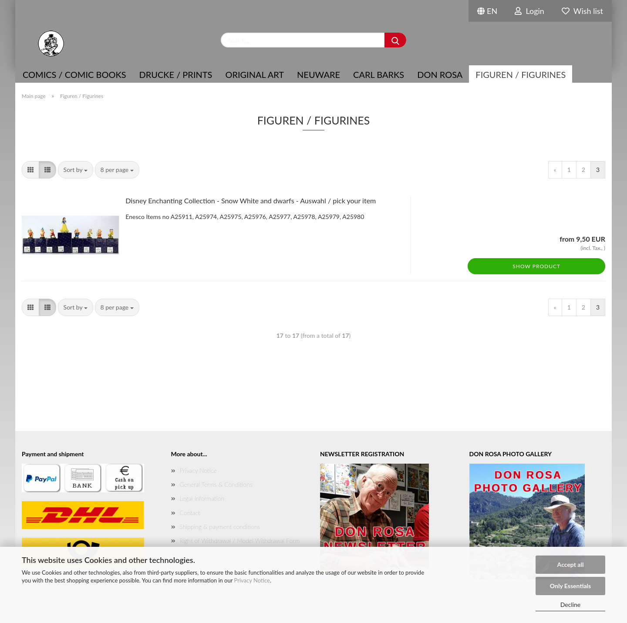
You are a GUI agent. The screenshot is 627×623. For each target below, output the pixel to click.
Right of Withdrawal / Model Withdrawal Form (240, 540)
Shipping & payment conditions (220, 526)
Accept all (570, 564)
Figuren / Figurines (520, 74)
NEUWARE (318, 74)
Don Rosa (439, 74)
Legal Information (202, 498)
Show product (536, 266)
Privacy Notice (252, 580)
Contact (190, 512)
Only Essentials (570, 585)
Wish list (582, 11)
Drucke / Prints (175, 74)
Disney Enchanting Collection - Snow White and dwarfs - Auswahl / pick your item (250, 200)
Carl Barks (378, 74)
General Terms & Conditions (216, 484)
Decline (570, 604)
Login (529, 11)
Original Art (254, 74)
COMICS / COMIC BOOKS (74, 74)
